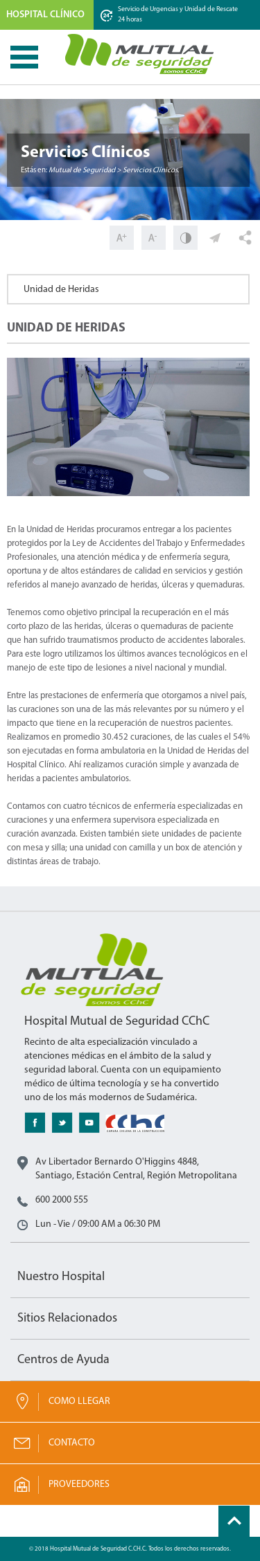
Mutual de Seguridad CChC (140, 54)
